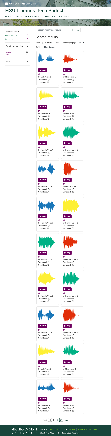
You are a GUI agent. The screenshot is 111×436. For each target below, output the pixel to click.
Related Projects (34, 16)
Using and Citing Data (57, 16)
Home (8, 16)
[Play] (42, 70)
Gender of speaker (14, 46)
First (45, 420)
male (8, 55)
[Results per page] (81, 43)
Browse (18, 16)
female (8, 52)
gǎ (39, 74)
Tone (8, 62)
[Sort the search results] (51, 47)
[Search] (54, 30)
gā (39, 111)
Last (66, 420)
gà (64, 74)
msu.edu (71, 429)
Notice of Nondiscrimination (89, 429)
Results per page (69, 43)
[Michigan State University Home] (21, 3)
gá (64, 111)
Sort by (38, 47)
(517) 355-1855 (54, 429)
